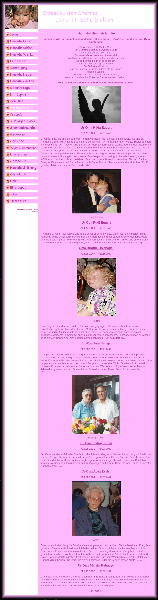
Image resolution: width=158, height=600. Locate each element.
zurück (96, 591)
